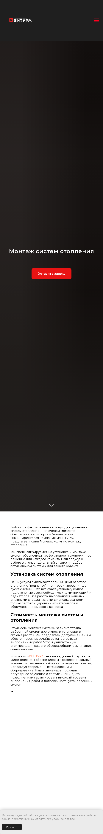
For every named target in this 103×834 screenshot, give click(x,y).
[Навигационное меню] (96, 20)
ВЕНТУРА (36, 656)
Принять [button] (11, 827)
